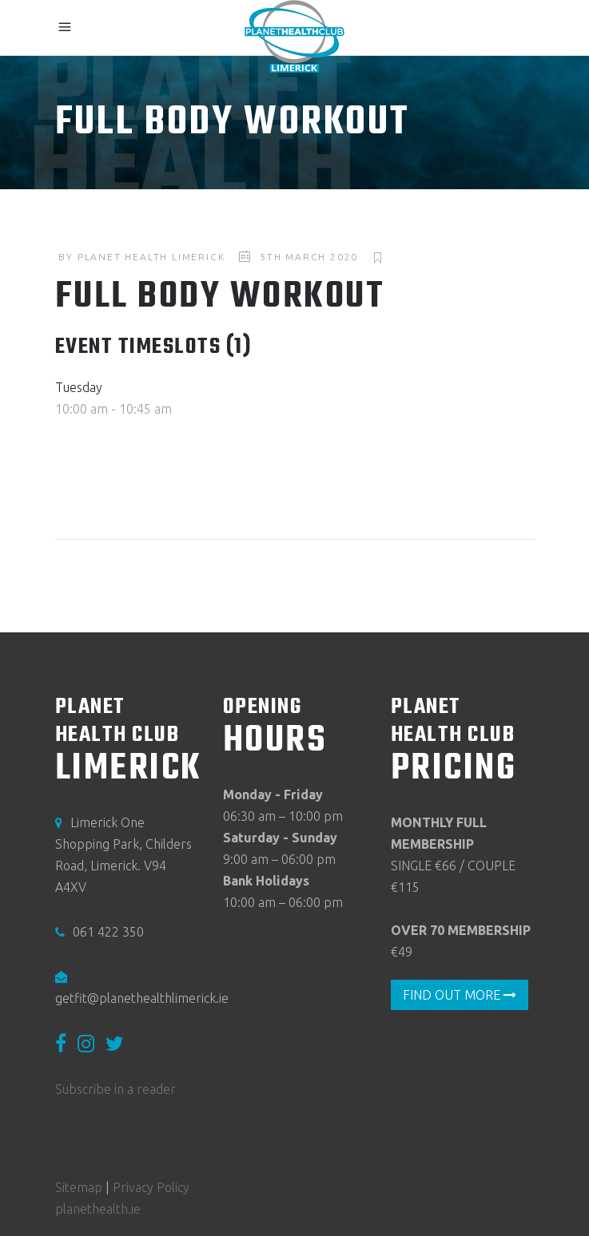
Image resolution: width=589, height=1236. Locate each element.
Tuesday (78, 387)
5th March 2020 (309, 257)
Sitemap (78, 1187)
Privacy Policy (151, 1187)
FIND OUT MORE (459, 995)
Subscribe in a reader (115, 1090)
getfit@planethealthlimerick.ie (142, 998)
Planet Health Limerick (151, 257)
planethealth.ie (98, 1209)
